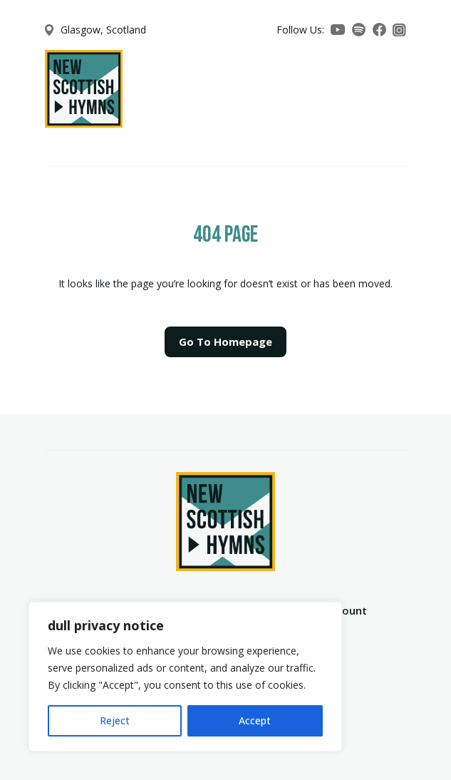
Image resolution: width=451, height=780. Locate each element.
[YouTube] (338, 29)
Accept (255, 720)
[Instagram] (399, 30)
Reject (115, 720)
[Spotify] (359, 29)
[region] (185, 676)
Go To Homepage (225, 341)
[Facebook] (379, 29)
